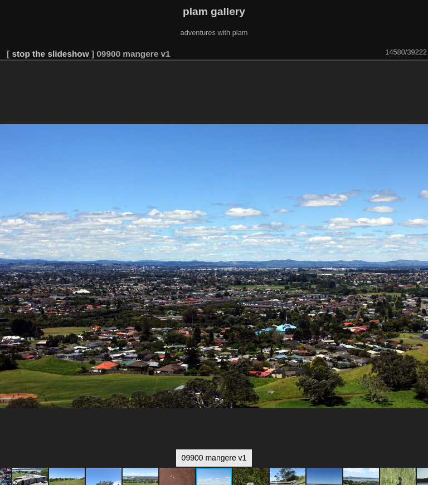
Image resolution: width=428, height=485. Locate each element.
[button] (418, 76)
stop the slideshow (50, 53)
